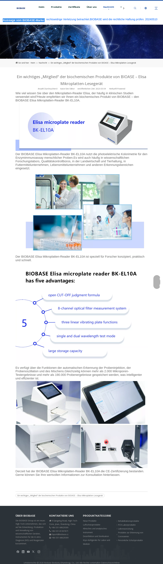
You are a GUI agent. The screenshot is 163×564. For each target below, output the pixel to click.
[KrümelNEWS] (81, 42)
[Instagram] (39, 551)
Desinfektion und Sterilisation (96, 536)
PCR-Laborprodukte (127, 524)
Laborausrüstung (125, 528)
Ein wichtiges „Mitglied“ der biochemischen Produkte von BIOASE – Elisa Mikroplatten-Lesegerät (60, 495)
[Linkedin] (23, 551)
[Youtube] (28, 551)
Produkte (56, 7)
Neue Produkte (89, 521)
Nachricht (108, 7)
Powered (121, 88)
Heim (41, 7)
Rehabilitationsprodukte (128, 521)
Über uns (92, 7)
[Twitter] (33, 551)
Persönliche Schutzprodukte (130, 540)
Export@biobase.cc (60, 534)
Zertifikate (74, 7)
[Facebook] (18, 551)
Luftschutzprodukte (91, 524)
